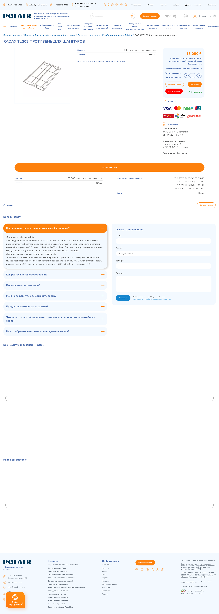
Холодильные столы (168, 26)
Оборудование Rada (47, 26)
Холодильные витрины (153, 26)
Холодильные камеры (183, 26)
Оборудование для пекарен (73, 26)
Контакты (212, 5)
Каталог (53, 561)
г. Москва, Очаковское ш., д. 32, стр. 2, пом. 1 (86, 4)
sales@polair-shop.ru (38, 5)
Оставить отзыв (206, 205)
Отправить (123, 298)
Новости (163, 5)
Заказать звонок (150, 16)
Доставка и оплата (193, 5)
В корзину (195, 84)
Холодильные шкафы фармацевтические (135, 26)
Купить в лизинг (174, 91)
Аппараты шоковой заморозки (88, 26)
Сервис (105, 578)
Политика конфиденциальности (194, 586)
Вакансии (106, 588)
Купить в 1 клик (174, 84)
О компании (136, 5)
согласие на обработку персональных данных (152, 299)
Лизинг (150, 5)
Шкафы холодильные (117, 26)
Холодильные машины (199, 26)
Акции (176, 5)
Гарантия (105, 581)
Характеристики (109, 167)
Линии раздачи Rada (60, 26)
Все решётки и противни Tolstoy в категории (101, 61)
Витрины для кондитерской (102, 26)
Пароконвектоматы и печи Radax (28, 26)
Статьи (104, 575)
